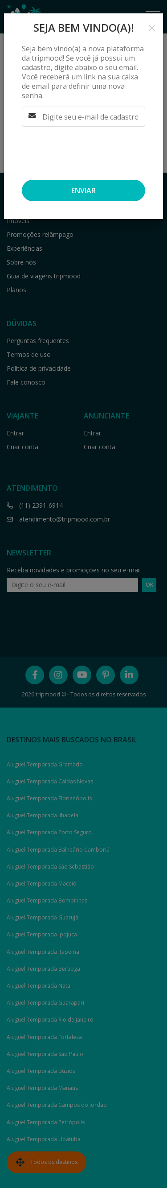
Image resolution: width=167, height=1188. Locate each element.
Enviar (83, 190)
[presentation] (80, 151)
